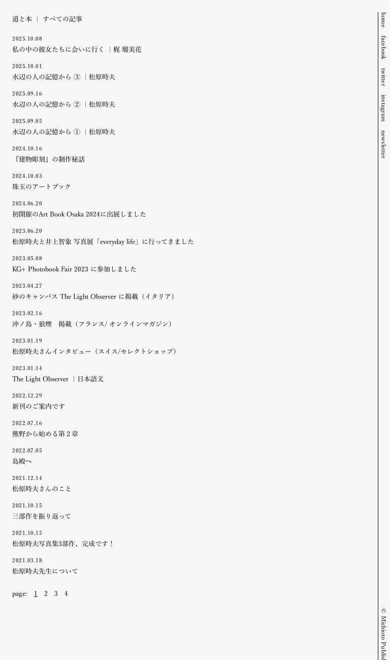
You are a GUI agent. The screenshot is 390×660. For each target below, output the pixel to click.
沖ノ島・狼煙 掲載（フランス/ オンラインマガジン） (189, 318)
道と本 (22, 18)
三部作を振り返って (189, 510)
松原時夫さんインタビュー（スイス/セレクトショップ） (189, 346)
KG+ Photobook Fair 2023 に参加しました (189, 263)
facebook (384, 47)
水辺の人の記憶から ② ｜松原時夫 (189, 98)
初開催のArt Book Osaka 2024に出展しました (189, 208)
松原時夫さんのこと (189, 483)
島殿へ (189, 455)
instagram (384, 108)
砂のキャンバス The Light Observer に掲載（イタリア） (189, 291)
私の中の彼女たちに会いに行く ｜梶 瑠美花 (189, 44)
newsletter (384, 144)
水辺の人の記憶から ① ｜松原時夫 (189, 126)
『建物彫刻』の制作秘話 (189, 153)
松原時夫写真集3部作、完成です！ (189, 538)
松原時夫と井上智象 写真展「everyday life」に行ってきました (189, 236)
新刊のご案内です (189, 401)
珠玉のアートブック (189, 181)
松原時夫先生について (189, 565)
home (384, 19)
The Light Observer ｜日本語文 (189, 373)
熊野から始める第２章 (189, 428)
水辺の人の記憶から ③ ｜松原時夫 (189, 71)
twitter (384, 77)
